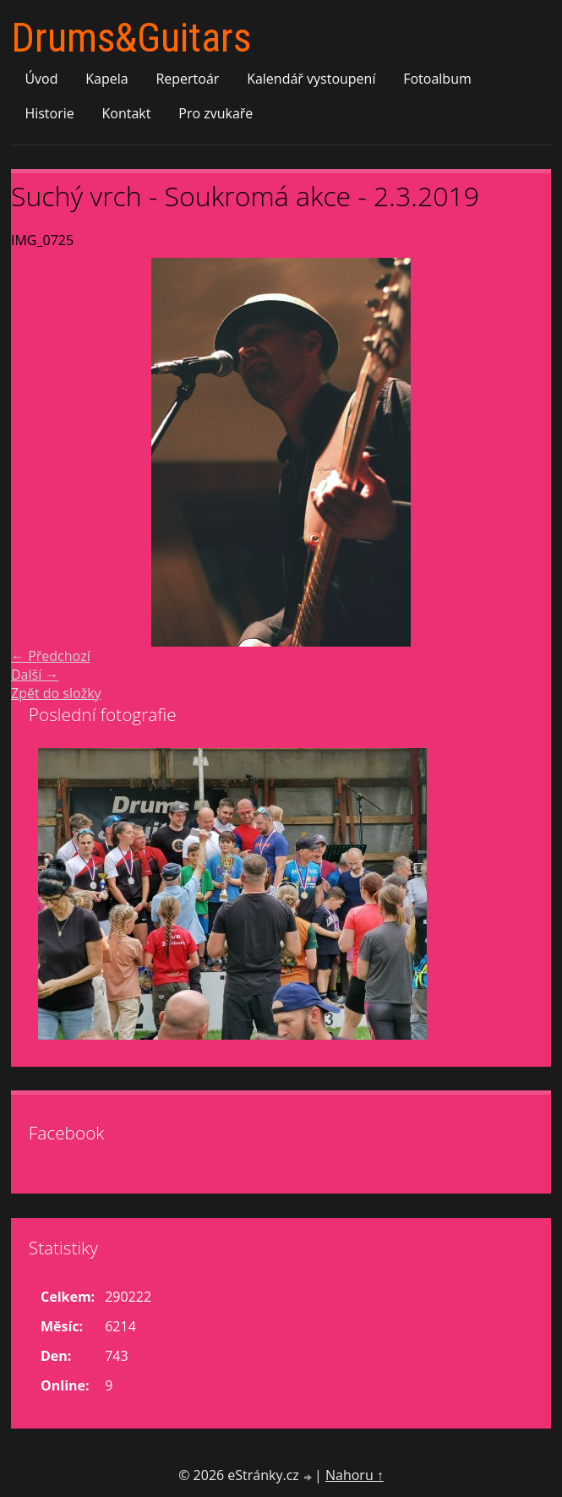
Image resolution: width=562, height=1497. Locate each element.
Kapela (106, 78)
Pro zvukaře (215, 113)
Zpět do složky (56, 693)
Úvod (41, 78)
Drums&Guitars (131, 38)
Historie (49, 113)
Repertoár (187, 78)
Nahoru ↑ (354, 1475)
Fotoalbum (437, 78)
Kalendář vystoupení (311, 78)
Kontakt (126, 113)
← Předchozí (50, 656)
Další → (34, 674)
